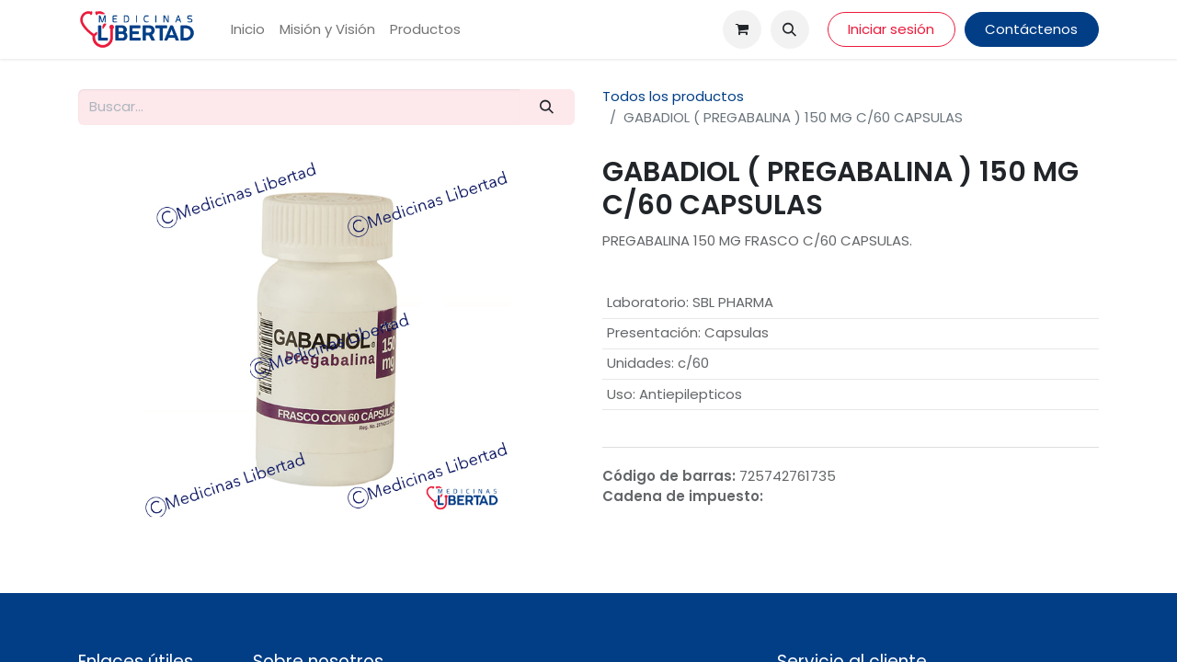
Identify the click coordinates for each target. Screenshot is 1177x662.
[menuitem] (247, 30)
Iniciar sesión (891, 29)
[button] (790, 29)
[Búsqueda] (547, 107)
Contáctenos (1031, 29)
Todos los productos (673, 96)
